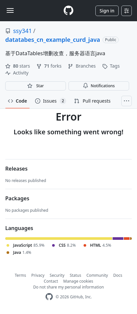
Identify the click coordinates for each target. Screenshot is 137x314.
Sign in (107, 11)
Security (57, 275)
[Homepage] (68, 10)
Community (97, 275)
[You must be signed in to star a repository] (35, 86)
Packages (17, 198)
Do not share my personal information (68, 287)
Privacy (38, 275)
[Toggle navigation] (10, 10)
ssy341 (22, 31)
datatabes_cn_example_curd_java (52, 39)
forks (49, 66)
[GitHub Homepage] (49, 297)
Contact (51, 281)
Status (75, 275)
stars (18, 66)
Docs (117, 275)
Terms (20, 275)
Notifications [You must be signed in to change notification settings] (99, 86)
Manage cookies (78, 281)
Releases (16, 168)
